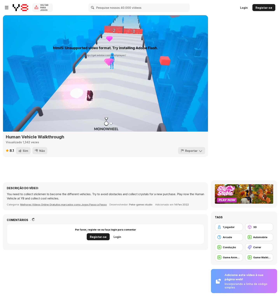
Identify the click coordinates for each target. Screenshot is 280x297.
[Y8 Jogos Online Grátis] (20, 7)
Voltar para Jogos (44, 7)
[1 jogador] (229, 227)
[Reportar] (191, 150)
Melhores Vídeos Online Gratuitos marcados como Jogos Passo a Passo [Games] (63, 204)
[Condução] (229, 247)
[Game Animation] (229, 257)
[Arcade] (229, 237)
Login (244, 7)
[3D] (259, 227)
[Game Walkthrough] (259, 257)
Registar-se (264, 7)
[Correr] (259, 247)
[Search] (92, 7)
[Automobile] (259, 237)
